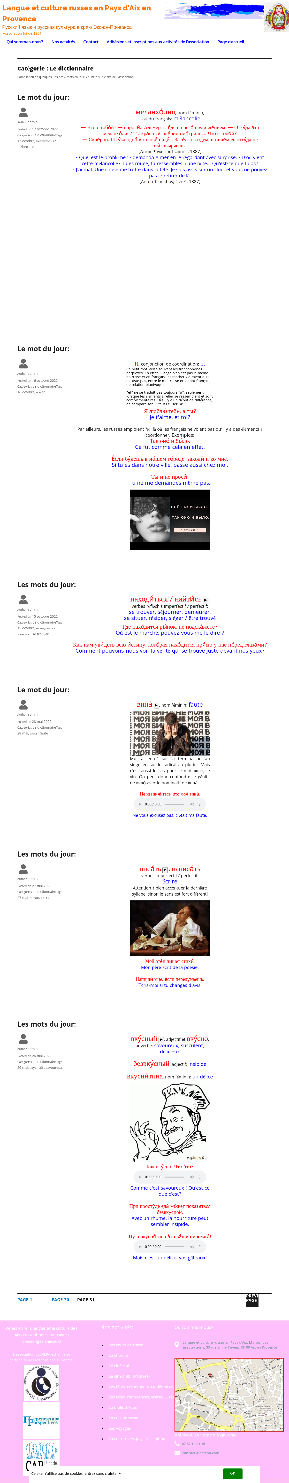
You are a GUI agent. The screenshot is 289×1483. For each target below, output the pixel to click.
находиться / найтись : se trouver (36, 631)
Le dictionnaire (44, 136)
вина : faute (39, 734)
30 (60, 1300)
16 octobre (25, 393)
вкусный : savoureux (46, 1068)
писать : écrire (40, 898)
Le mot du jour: (43, 98)
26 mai (22, 1068)
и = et (40, 393)
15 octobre (25, 629)
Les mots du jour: (46, 586)
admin (33, 122)
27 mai (22, 898)
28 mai (22, 734)
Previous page (252, 1299)
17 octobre (25, 141)
